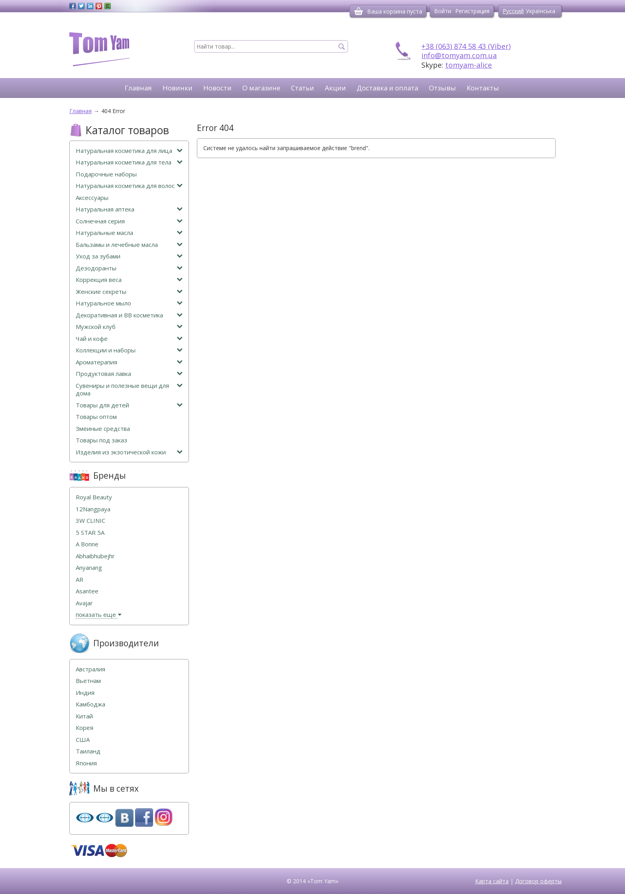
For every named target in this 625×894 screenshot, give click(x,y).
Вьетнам (88, 681)
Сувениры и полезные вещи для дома (129, 389)
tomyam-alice (468, 65)
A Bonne (87, 544)
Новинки (178, 87)
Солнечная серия (129, 221)
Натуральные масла (129, 233)
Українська (540, 11)
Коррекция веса (129, 280)
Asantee (87, 591)
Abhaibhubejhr (95, 556)
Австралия (90, 669)
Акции (335, 87)
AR (79, 579)
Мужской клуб (129, 327)
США (83, 739)
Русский (513, 11)
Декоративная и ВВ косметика (129, 315)
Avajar (84, 603)
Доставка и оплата (387, 87)
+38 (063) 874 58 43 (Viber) (466, 46)
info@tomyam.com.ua (459, 55)
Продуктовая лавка (129, 374)
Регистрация (472, 11)
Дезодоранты (129, 268)
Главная (138, 87)
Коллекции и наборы (129, 350)
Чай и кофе (129, 338)
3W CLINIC (90, 520)
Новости (217, 87)
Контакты (483, 87)
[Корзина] (358, 11)
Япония (86, 763)
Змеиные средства (103, 428)
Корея (84, 728)
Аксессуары (92, 197)
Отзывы (442, 87)
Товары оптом (96, 417)
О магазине (261, 87)
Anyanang (89, 567)
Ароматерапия (129, 362)
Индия (85, 692)
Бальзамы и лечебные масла (129, 244)
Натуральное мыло (129, 303)
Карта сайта (492, 881)
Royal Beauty (94, 497)
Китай (84, 716)
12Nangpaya (93, 509)
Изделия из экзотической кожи (129, 452)
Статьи (302, 87)
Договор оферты (538, 881)
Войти (442, 11)
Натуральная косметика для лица (129, 151)
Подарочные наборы (106, 174)
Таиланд (88, 751)
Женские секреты (129, 291)
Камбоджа (90, 704)
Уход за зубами (129, 256)
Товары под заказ (101, 440)
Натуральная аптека (129, 209)
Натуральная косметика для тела (129, 162)
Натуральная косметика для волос (129, 186)
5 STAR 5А (90, 532)
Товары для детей (129, 405)
